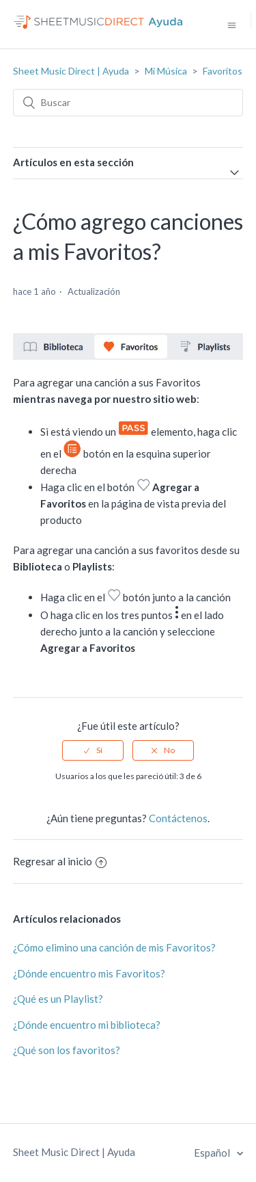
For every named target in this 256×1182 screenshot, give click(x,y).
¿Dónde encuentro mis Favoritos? (89, 973)
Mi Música (166, 71)
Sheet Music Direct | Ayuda (71, 71)
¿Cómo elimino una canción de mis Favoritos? (114, 947)
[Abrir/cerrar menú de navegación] (231, 24)
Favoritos (222, 71)
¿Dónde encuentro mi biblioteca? (86, 1025)
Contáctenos (178, 818)
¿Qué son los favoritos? (66, 1050)
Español (213, 1152)
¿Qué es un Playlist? (58, 999)
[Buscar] (128, 102)
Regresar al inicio (59, 861)
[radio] (93, 750)
